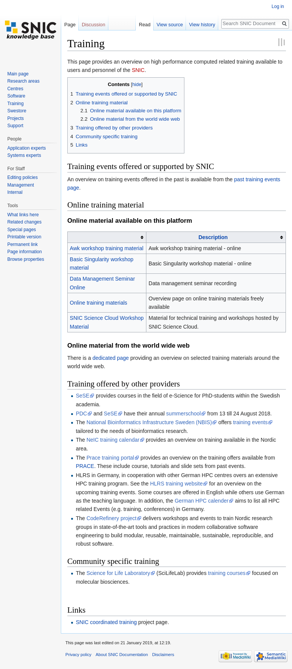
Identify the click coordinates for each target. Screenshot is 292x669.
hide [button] (136, 84)
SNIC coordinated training (106, 622)
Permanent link (22, 244)
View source (170, 24)
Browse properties (25, 259)
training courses (227, 573)
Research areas (23, 81)
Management (20, 185)
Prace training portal (110, 458)
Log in (277, 6)
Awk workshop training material (107, 248)
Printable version (24, 236)
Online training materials (98, 303)
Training (15, 103)
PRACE (85, 466)
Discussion (93, 24)
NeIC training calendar (112, 440)
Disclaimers (163, 654)
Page (70, 24)
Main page (18, 74)
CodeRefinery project (111, 518)
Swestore (16, 110)
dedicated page (110, 358)
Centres (15, 88)
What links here (23, 214)
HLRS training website (176, 484)
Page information (24, 251)
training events (250, 422)
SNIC (138, 70)
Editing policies (22, 177)
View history (202, 24)
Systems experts (24, 155)
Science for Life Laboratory (118, 573)
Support (15, 125)
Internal (14, 192)
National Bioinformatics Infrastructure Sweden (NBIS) (149, 422)
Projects (15, 118)
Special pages (21, 229)
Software (16, 96)
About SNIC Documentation (122, 654)
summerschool (183, 413)
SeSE (82, 396)
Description (213, 237)
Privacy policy (78, 654)
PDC (81, 413)
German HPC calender (202, 501)
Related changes (24, 222)
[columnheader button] (107, 237)
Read (145, 24)
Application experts (26, 148)
